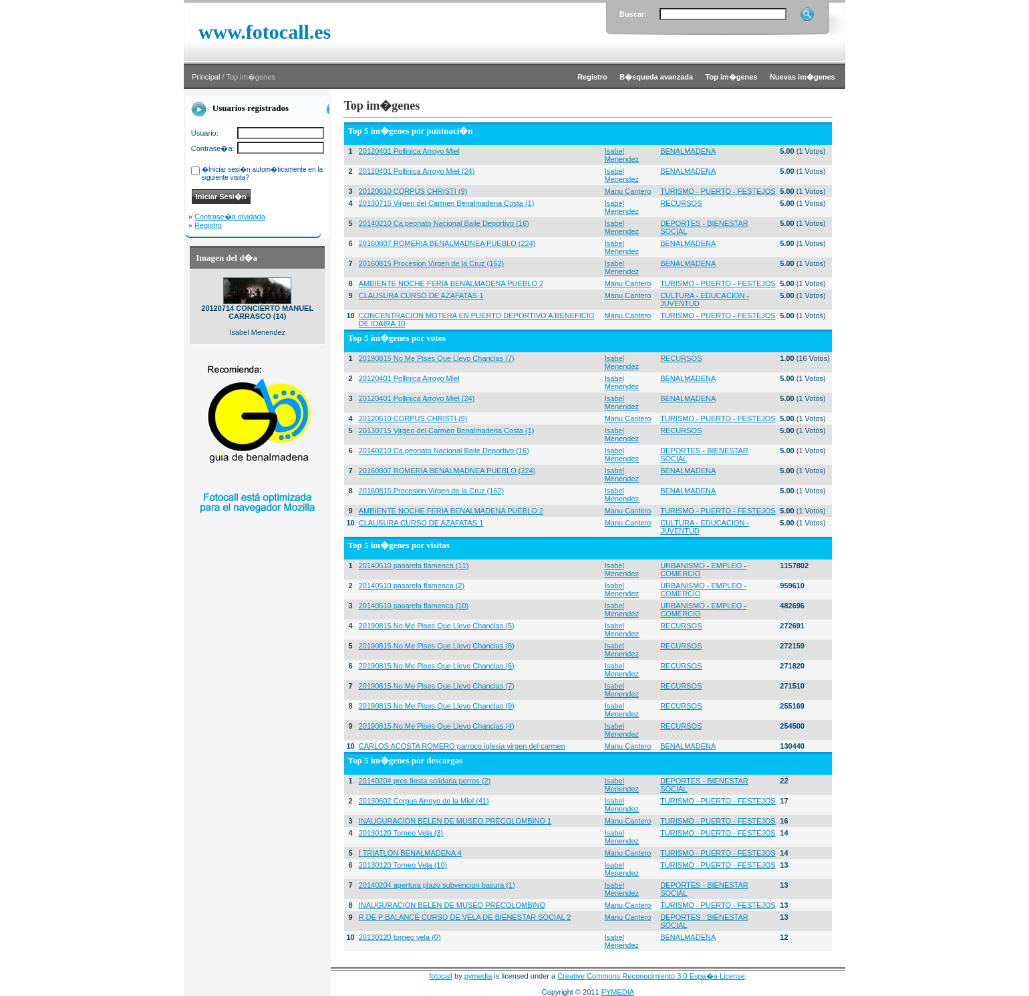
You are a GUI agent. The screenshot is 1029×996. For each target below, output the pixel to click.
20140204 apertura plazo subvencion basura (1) (437, 885)
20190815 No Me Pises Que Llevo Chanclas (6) (436, 666)
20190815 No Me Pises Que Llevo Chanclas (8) (436, 646)
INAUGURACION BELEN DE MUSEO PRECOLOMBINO (452, 905)
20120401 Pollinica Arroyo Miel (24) (417, 171)
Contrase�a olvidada (229, 217)
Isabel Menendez (622, 155)
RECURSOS (681, 203)
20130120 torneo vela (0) (400, 937)
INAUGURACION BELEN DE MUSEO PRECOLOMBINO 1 (455, 821)
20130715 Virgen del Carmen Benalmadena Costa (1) (447, 203)
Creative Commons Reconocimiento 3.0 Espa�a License (651, 976)
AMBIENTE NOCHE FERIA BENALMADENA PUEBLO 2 (451, 283)
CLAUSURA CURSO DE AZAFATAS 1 (421, 295)
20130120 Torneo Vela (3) (401, 833)
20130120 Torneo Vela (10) (403, 865)
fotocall (440, 976)
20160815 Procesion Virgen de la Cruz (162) (431, 263)
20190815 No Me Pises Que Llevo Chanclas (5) (436, 626)
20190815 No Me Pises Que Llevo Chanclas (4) (436, 726)
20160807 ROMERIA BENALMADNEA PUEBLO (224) (447, 243)
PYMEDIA (618, 992)
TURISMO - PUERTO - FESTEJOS (718, 191)
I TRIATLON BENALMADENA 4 (410, 853)
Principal (206, 77)
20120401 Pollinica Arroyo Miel (409, 151)
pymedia (478, 976)
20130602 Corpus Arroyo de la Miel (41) (424, 801)
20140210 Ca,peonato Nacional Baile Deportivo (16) (444, 223)
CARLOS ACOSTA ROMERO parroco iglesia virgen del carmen (462, 746)
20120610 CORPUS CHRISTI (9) (413, 191)
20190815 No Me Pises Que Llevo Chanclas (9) (436, 706)
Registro (208, 225)
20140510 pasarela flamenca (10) (414, 606)
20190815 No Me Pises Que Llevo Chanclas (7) (436, 358)
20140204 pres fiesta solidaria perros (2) (425, 781)
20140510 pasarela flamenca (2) (411, 586)
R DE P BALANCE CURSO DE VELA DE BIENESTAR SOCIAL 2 (465, 917)
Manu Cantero (628, 191)
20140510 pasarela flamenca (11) (414, 566)
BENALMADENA (688, 151)
